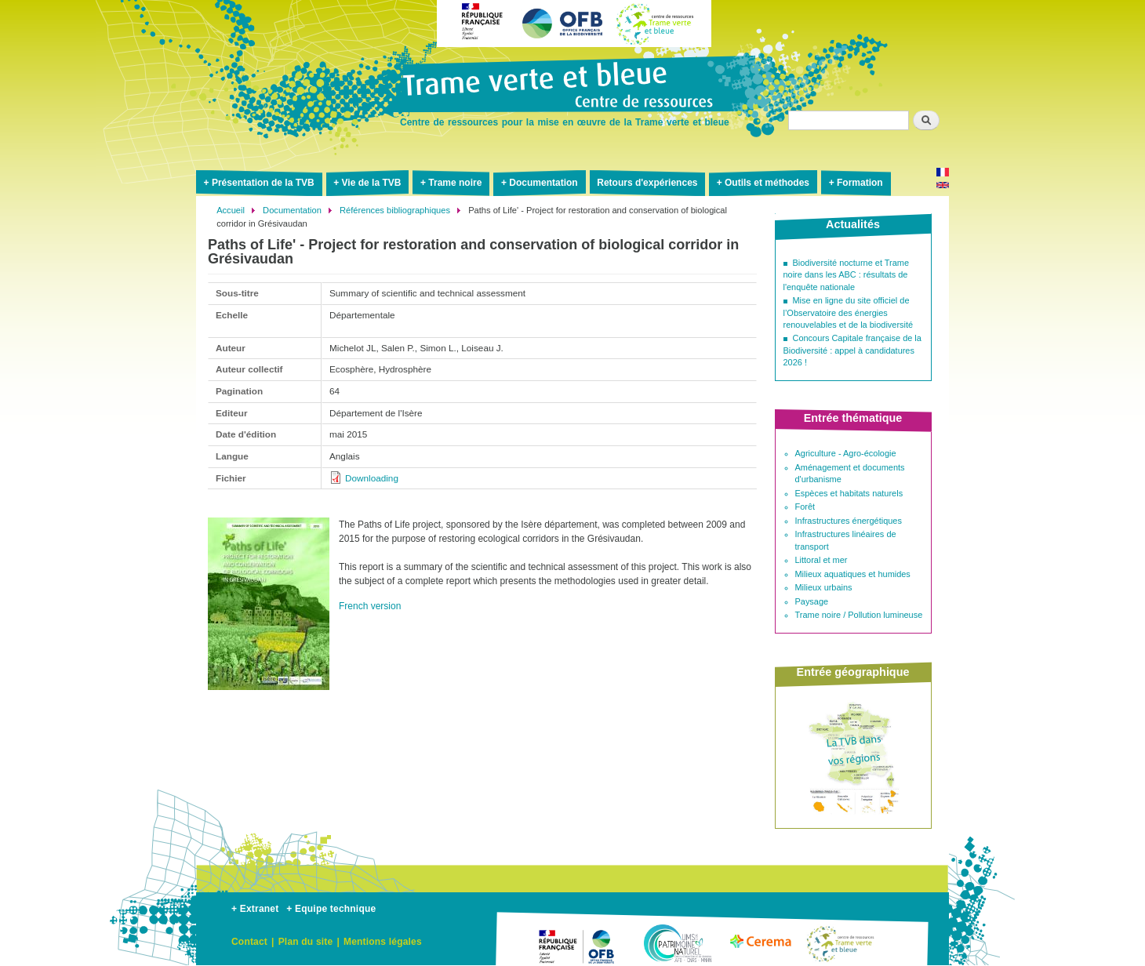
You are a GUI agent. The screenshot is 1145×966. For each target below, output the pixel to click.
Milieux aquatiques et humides (853, 574)
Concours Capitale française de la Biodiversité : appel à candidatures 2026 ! (852, 350)
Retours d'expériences (647, 182)
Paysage (812, 601)
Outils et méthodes (767, 182)
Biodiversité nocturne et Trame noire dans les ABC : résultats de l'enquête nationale (846, 275)
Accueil (230, 210)
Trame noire (455, 182)
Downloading (371, 478)
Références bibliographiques (395, 210)
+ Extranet (254, 908)
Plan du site (305, 941)
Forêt (805, 506)
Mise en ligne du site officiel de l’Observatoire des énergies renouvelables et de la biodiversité (848, 312)
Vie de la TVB (372, 182)
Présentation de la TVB (263, 182)
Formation (860, 182)
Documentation (543, 182)
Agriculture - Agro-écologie (845, 453)
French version (370, 606)
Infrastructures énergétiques (848, 520)
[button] (268, 696)
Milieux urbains (823, 587)
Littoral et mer (821, 560)
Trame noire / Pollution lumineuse (859, 614)
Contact (249, 941)
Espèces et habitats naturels (849, 493)
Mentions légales (383, 941)
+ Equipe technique (331, 908)
